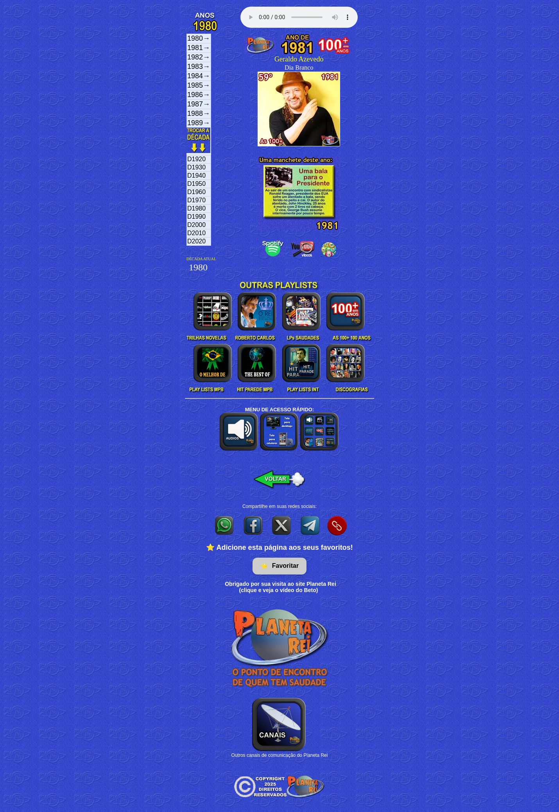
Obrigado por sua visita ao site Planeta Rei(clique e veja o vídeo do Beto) (280, 587)
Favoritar (279, 566)
